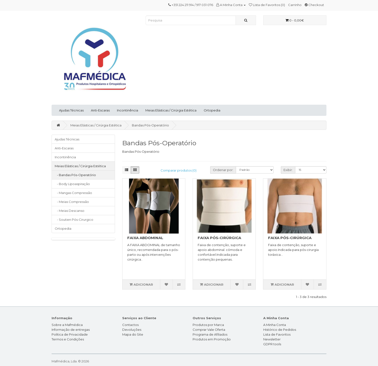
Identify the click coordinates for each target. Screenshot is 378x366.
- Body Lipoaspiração (72, 184)
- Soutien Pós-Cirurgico (74, 219)
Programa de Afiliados (210, 334)
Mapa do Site (132, 334)
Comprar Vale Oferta (209, 329)
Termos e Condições (68, 339)
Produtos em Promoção (212, 339)
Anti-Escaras (100, 110)
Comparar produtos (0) (178, 170)
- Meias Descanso (69, 211)
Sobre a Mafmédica (67, 325)
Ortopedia (212, 110)
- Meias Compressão (72, 202)
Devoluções (131, 329)
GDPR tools (272, 344)
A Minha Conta (274, 325)
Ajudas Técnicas (71, 110)
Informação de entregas (71, 329)
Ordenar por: (223, 170)
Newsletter (272, 339)
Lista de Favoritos (276, 334)
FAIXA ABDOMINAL (145, 237)
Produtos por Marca (208, 325)
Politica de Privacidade (70, 334)
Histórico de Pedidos (279, 329)
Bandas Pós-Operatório (150, 125)
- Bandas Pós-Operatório (75, 175)
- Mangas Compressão (73, 193)
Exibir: (288, 170)
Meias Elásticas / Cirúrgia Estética (170, 110)
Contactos (130, 325)
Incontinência (127, 110)
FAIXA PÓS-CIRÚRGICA (219, 237)
